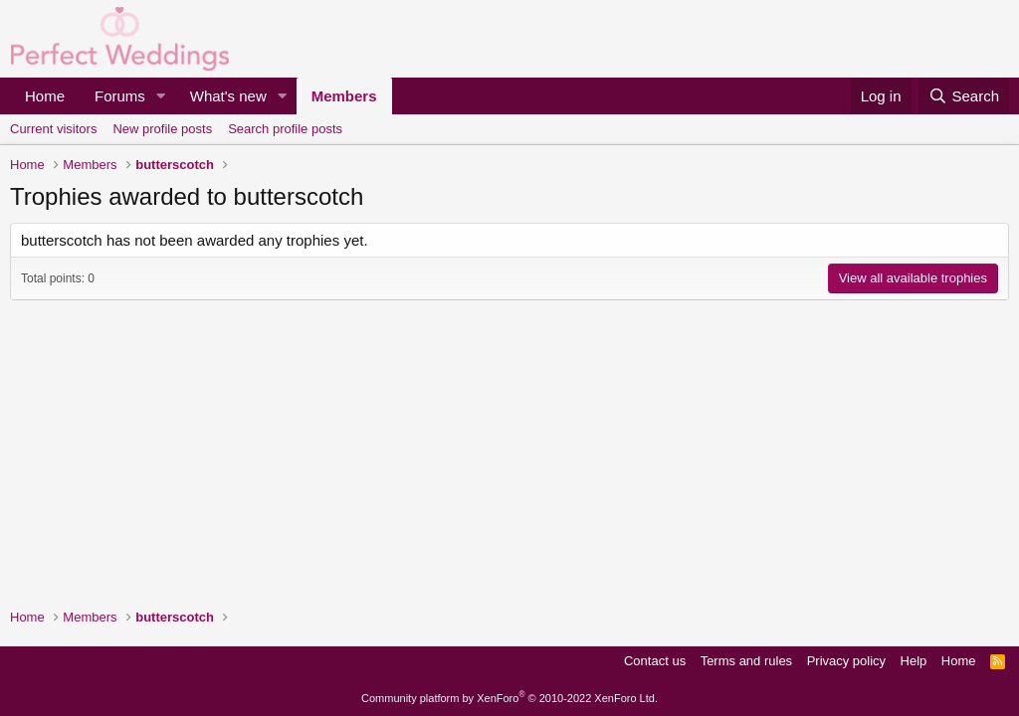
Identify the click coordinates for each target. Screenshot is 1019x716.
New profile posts (162, 128)
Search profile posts (285, 128)
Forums (120, 96)
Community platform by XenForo (509, 698)
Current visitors (53, 128)
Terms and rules (746, 660)
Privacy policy (846, 660)
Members (344, 96)
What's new (228, 96)
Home (45, 96)
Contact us (655, 660)
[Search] (963, 96)
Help (914, 660)
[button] (161, 96)
